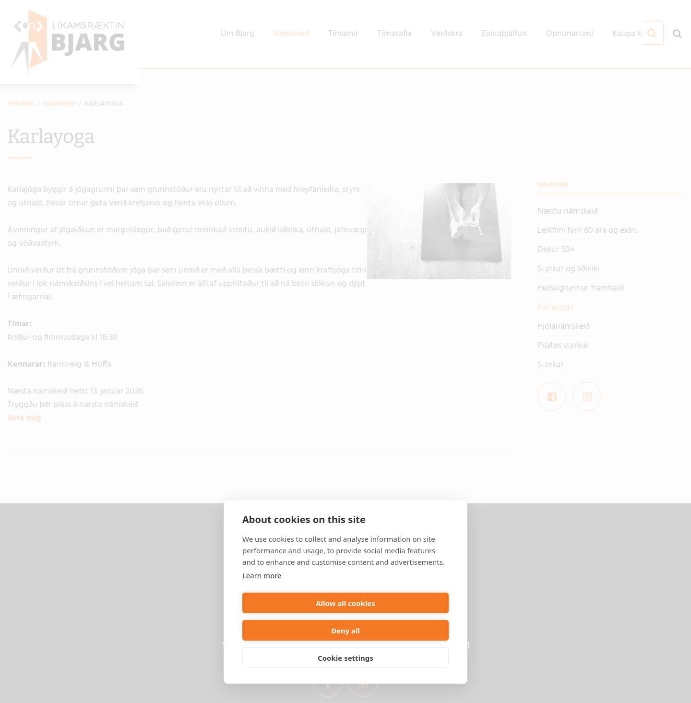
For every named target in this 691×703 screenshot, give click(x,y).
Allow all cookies (292, 630)
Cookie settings (345, 658)
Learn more (262, 603)
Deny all (398, 630)
